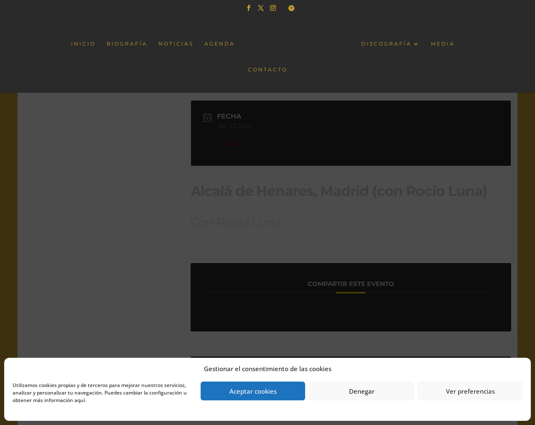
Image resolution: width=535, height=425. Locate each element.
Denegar (361, 391)
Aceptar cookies (253, 391)
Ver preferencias (470, 391)
